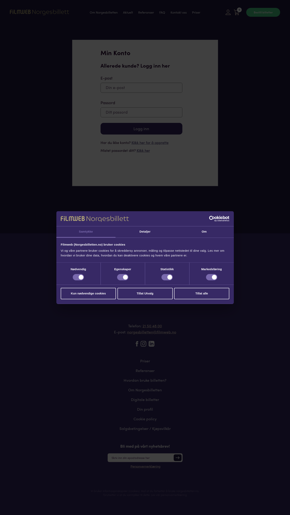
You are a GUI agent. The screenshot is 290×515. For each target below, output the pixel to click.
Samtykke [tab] (86, 231)
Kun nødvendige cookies (88, 293)
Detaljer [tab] (145, 231)
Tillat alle (201, 293)
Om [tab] (204, 231)
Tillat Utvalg (145, 293)
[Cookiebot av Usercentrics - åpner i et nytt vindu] (212, 219)
